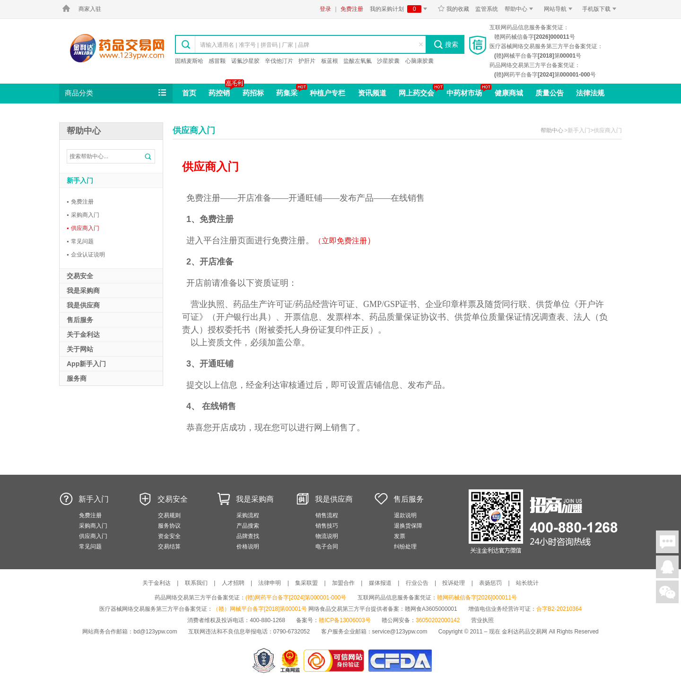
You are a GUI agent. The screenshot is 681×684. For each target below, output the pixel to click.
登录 (325, 9)
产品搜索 (247, 525)
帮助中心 (520, 9)
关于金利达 (156, 583)
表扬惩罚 (490, 583)
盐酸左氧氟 (357, 61)
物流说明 (326, 536)
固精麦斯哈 (189, 61)
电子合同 (326, 546)
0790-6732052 (292, 631)
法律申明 (269, 583)
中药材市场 (464, 93)
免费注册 (351, 9)
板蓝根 (329, 61)
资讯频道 (372, 93)
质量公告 (549, 93)
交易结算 (169, 546)
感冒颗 (217, 61)
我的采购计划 (400, 9)
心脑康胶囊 (419, 61)
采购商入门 (83, 215)
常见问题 (80, 241)
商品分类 (116, 93)
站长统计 (527, 583)
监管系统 (486, 9)
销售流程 (326, 515)
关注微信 (667, 592)
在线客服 (667, 567)
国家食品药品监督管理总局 (400, 660)
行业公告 (417, 583)
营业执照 (482, 620)
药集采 (286, 93)
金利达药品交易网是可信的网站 (335, 660)
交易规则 (169, 515)
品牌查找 (247, 536)
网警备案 (264, 660)
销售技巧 (326, 525)
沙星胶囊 (388, 61)
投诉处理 (453, 583)
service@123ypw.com (400, 631)
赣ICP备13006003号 (344, 620)
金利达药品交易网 (117, 48)
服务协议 (169, 525)
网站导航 (560, 9)
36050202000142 (438, 620)
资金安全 (169, 536)
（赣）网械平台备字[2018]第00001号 (260, 609)
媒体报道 (380, 583)
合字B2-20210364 (559, 609)
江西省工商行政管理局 (290, 660)
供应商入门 (83, 228)
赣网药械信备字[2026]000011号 (477, 597)
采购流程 (247, 515)
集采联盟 (306, 583)
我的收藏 (453, 9)
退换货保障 (408, 525)
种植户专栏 (327, 93)
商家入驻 (90, 9)
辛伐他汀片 (279, 61)
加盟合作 (343, 583)
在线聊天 (667, 541)
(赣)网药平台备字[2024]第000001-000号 (295, 597)
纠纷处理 (405, 546)
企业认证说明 (86, 254)
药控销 (219, 93)
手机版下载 (601, 9)
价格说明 (247, 546)
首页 (189, 93)
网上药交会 (416, 93)
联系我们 (196, 583)
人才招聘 (233, 583)
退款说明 (405, 515)
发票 (399, 536)
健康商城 (509, 93)
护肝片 (306, 61)
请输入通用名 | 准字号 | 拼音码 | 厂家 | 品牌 (254, 45)
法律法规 (590, 93)
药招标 (253, 93)
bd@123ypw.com (155, 631)
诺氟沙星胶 (245, 61)
